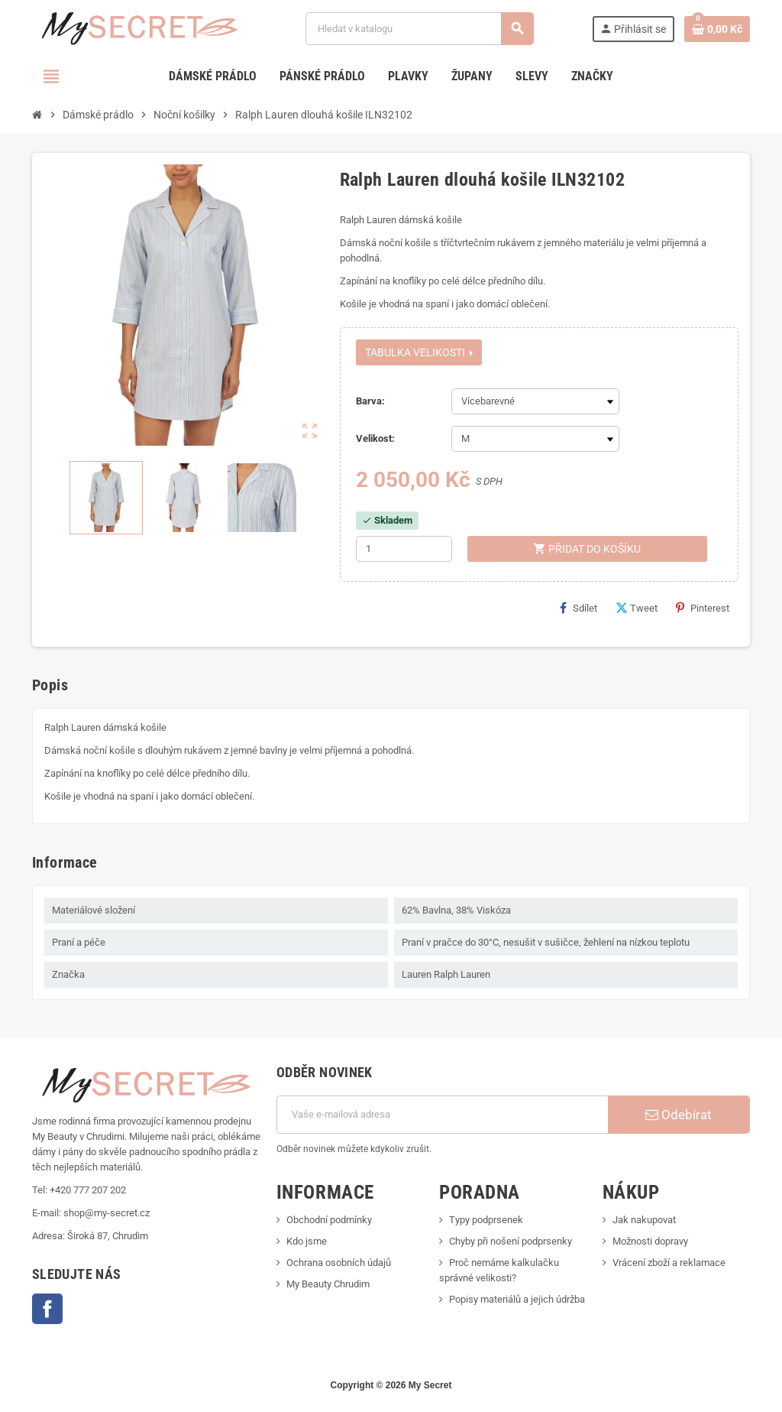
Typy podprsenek (486, 1219)
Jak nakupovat (644, 1219)
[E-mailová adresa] (442, 1115)
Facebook (47, 1309)
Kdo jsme (306, 1241)
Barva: (370, 401)
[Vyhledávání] (419, 28)
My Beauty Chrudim (328, 1284)
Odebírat (678, 1114)
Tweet (637, 608)
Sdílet (578, 608)
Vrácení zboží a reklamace (668, 1262)
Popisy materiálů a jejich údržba (517, 1299)
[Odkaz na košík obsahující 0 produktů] (717, 29)
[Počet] (404, 549)
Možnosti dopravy (650, 1241)
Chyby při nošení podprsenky (510, 1241)
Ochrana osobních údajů (338, 1262)
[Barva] (535, 401)
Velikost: (375, 438)
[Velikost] (535, 439)
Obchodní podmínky (329, 1219)
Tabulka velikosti (419, 352)
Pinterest (702, 608)
